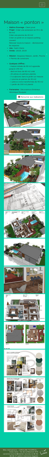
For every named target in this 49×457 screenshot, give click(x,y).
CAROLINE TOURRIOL (28, 450)
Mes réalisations (10, 450)
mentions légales (30, 456)
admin (20, 456)
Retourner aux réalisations (30, 97)
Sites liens (13, 452)
